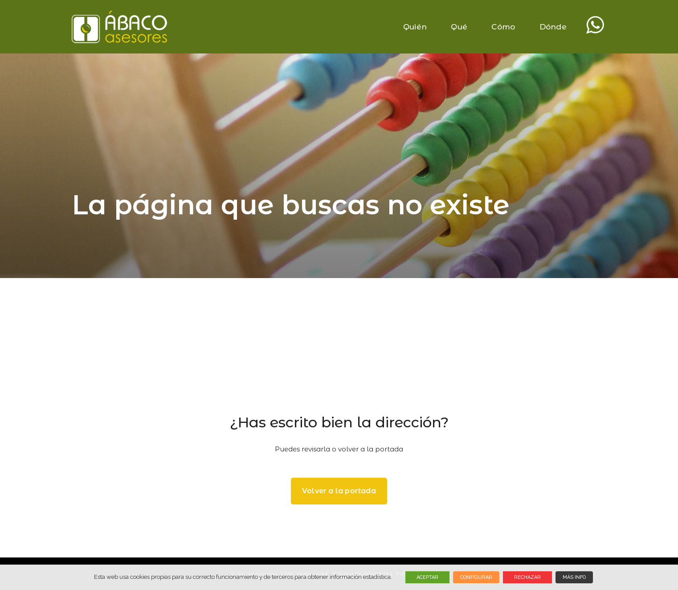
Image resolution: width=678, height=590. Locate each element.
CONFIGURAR (476, 577)
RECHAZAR (527, 577)
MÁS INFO (574, 577)
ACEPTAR (427, 577)
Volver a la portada (339, 491)
